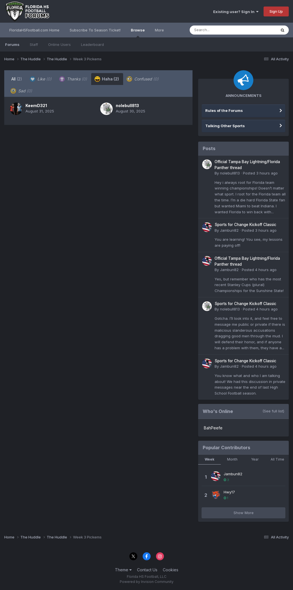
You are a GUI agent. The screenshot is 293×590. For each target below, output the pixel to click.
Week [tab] (209, 459)
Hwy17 (229, 492)
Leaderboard (92, 44)
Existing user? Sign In (235, 11)
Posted (260, 173)
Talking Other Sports (225, 125)
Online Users (59, 44)
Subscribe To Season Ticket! (95, 30)
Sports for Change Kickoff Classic (245, 224)
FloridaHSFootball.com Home (34, 30)
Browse (138, 32)
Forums (12, 44)
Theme (123, 569)
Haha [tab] (107, 79)
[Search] (217, 30)
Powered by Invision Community (147, 582)
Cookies (170, 569)
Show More (244, 512)
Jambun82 (229, 230)
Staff (34, 44)
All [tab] (16, 78)
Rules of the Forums (224, 110)
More (159, 30)
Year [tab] (254, 459)
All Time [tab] (277, 459)
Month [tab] (232, 459)
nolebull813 (127, 105)
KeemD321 (36, 105)
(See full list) (273, 411)
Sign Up (276, 11)
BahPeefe (213, 427)
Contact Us (147, 569)
